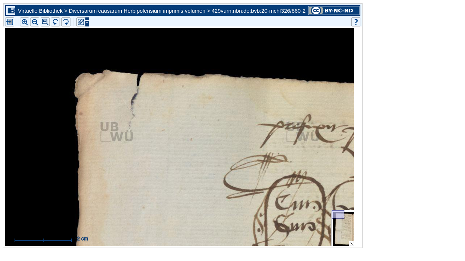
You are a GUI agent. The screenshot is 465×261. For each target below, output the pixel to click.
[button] (45, 21)
